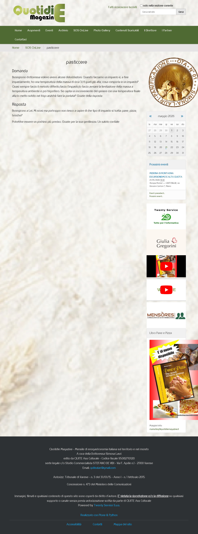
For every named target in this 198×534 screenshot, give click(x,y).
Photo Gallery (102, 30)
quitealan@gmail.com (103, 468)
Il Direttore (150, 30)
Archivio (63, 30)
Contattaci (21, 39)
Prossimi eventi (158, 164)
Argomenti (33, 30)
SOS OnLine (80, 30)
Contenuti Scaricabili (127, 30)
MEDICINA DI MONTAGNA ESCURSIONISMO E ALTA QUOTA (165, 175)
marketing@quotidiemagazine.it (164, 429)
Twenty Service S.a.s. (107, 505)
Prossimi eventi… (156, 196)
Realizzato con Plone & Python (99, 515)
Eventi (49, 30)
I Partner (167, 30)
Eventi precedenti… (157, 193)
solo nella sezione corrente (158, 5)
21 (166, 147)
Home (18, 30)
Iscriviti (133, 7)
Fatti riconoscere (118, 7)
